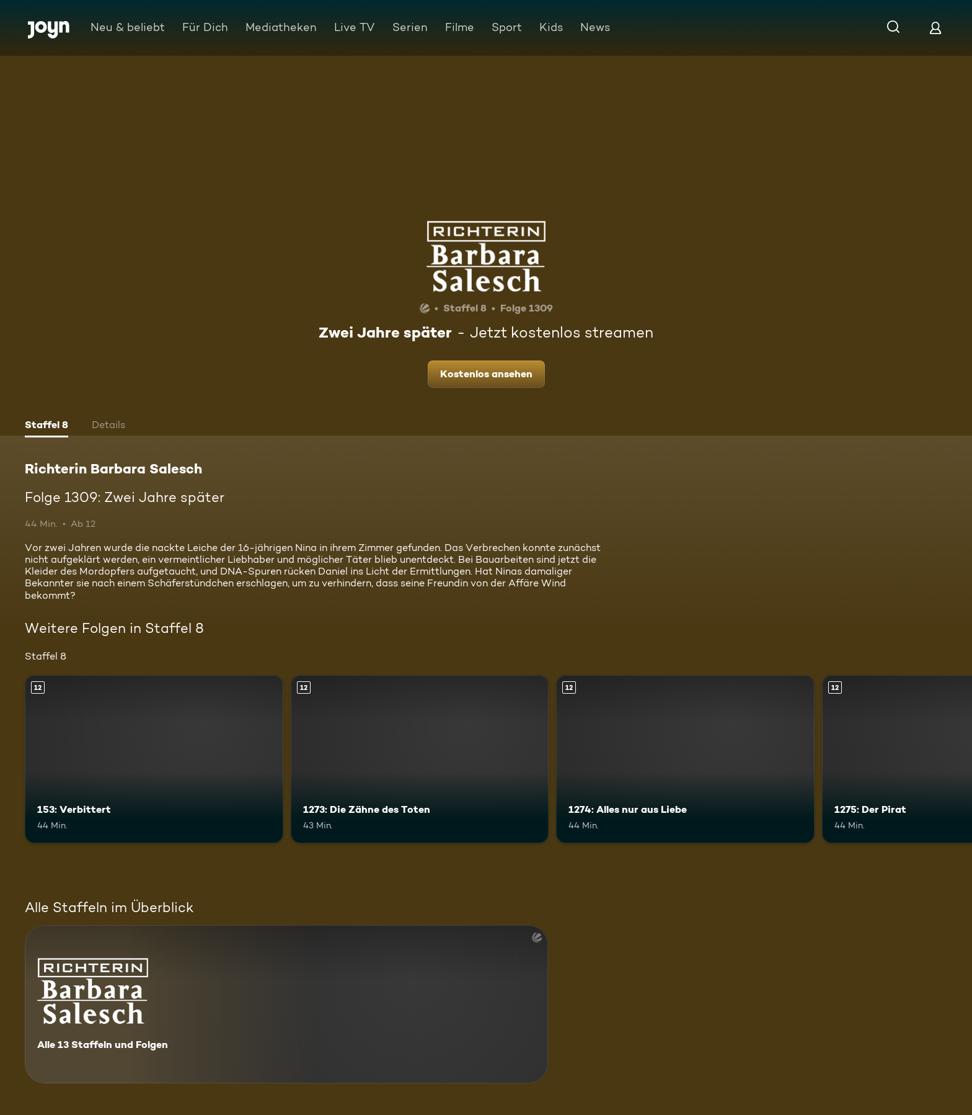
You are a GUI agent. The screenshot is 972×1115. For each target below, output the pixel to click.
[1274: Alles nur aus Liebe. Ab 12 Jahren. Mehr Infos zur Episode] (685, 759)
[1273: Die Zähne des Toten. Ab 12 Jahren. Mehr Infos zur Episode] (420, 759)
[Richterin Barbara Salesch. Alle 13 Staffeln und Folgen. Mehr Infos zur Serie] (286, 1004)
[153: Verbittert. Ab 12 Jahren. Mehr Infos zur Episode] (154, 759)
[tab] (46, 426)
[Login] (935, 27)
